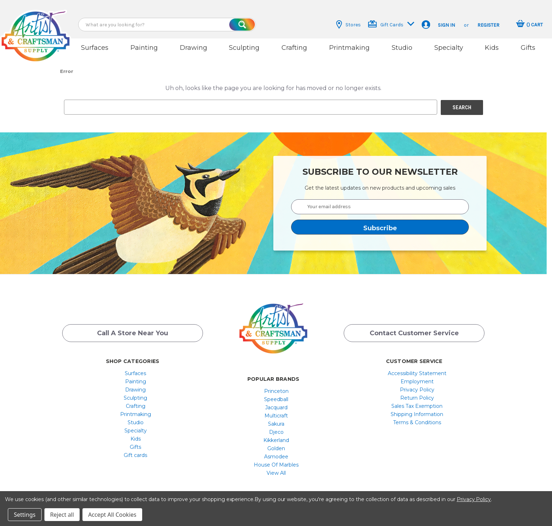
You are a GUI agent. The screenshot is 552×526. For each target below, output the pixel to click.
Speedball (276, 397)
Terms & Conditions (417, 420)
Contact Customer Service (414, 331)
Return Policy (417, 395)
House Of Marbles (276, 462)
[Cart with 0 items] (529, 24)
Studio (402, 48)
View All (276, 470)
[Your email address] (380, 204)
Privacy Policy (417, 387)
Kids (492, 48)
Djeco (276, 429)
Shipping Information (417, 412)
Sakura (276, 421)
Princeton (276, 388)
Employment (417, 379)
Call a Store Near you (132, 331)
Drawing (193, 48)
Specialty (448, 48)
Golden (276, 446)
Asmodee (276, 454)
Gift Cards (391, 24)
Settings (25, 515)
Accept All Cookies (112, 515)
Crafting (294, 48)
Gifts (528, 48)
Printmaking (349, 48)
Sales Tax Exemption (417, 403)
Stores (348, 24)
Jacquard (276, 405)
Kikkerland (276, 438)
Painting (144, 48)
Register (488, 25)
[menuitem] (135, 371)
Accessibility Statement (417, 371)
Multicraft (276, 413)
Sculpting (244, 48)
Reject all (62, 515)
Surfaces (94, 48)
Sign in (446, 25)
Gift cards (135, 452)
